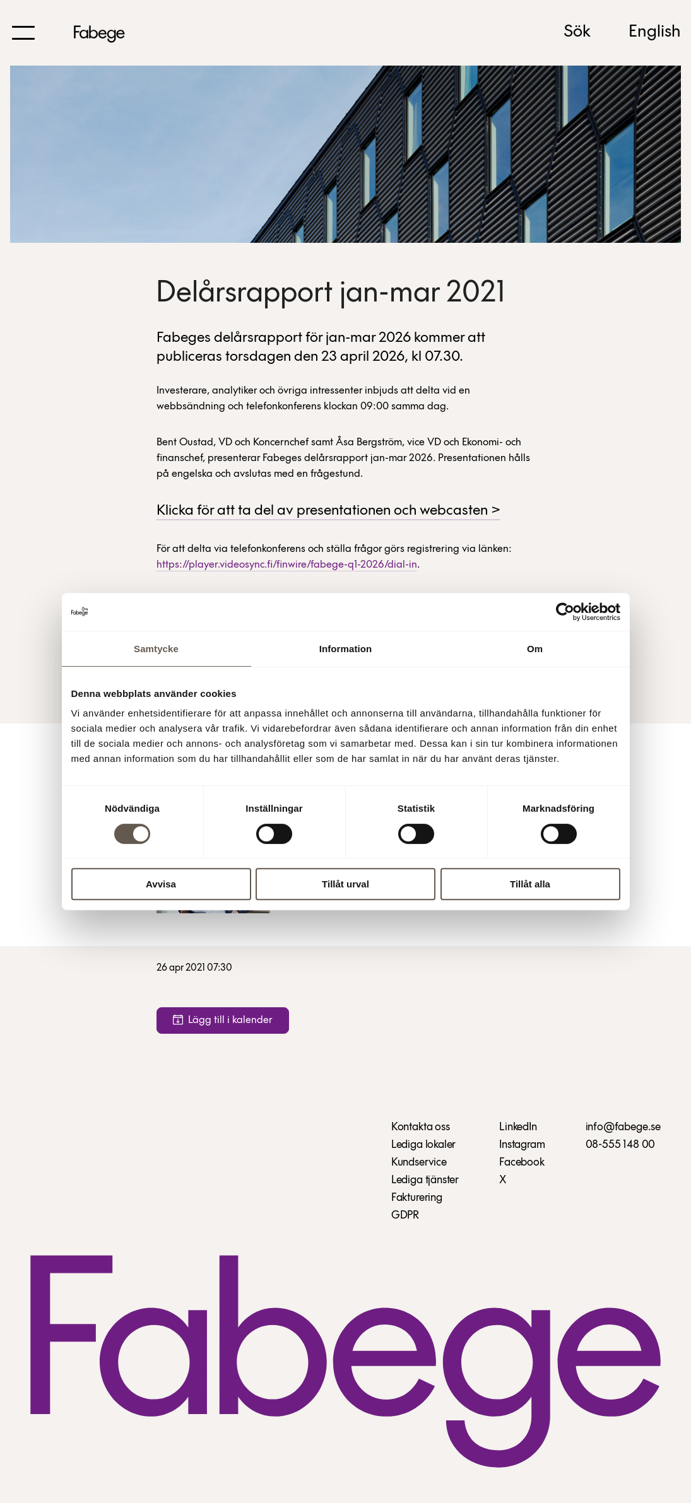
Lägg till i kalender (223, 1020)
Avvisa (161, 884)
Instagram (522, 1145)
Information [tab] (345, 648)
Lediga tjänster (425, 1180)
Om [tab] (535, 648)
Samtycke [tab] (156, 648)
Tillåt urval (345, 884)
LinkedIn (518, 1127)
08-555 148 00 (621, 1145)
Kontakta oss (420, 1127)
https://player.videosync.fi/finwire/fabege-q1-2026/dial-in (287, 564)
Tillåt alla (530, 884)
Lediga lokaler (423, 1145)
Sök (577, 32)
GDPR (405, 1216)
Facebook (522, 1163)
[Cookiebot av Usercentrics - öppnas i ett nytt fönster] (565, 611)
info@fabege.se (623, 1127)
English (655, 32)
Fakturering (416, 1198)
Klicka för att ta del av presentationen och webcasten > (328, 510)
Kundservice (419, 1163)
